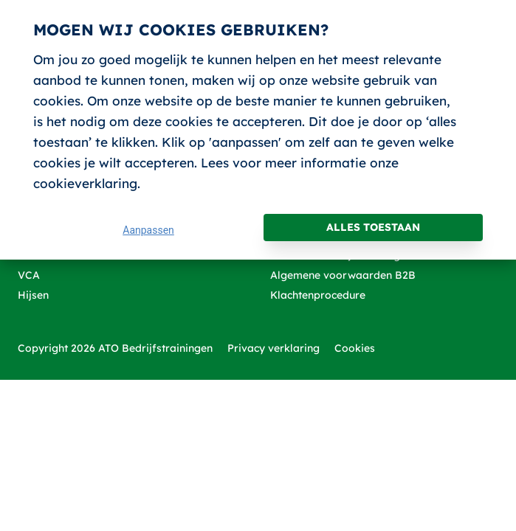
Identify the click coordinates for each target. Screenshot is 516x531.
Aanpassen (148, 230)
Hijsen (33, 295)
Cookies (354, 348)
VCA (29, 275)
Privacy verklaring (273, 348)
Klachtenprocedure (317, 295)
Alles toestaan (373, 227)
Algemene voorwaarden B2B (343, 275)
